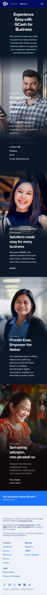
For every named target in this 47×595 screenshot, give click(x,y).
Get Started (7, 547)
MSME (13, 270)
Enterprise (29, 547)
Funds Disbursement (19, 160)
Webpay (13, 152)
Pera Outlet (15, 481)
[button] (42, 4)
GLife (12, 156)
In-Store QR (15, 148)
